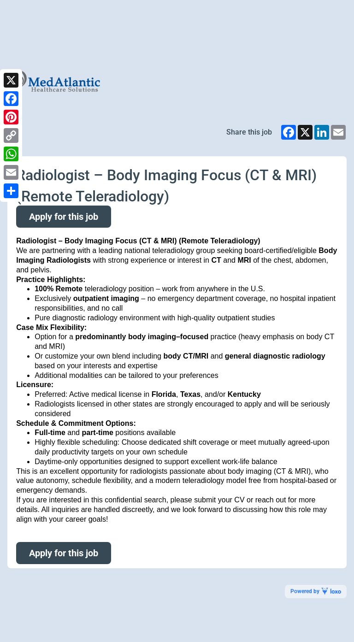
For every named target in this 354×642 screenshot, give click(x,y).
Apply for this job (63, 216)
